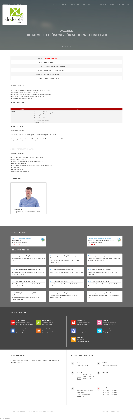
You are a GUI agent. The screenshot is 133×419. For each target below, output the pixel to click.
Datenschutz (105, 411)
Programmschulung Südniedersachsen (100, 238)
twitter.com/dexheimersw (110, 365)
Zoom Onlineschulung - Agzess (21, 238)
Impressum (119, 411)
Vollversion (19, 324)
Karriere (103, 4)
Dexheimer (12, 4)
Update (25, 324)
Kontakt (113, 411)
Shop (128, 4)
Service (120, 4)
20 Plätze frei (16, 244)
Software (86, 4)
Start (53, 4)
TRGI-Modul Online (17, 126)
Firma (95, 4)
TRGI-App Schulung (17, 102)
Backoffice (75, 4)
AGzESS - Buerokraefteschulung (22, 149)
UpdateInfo (30, 324)
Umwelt (111, 4)
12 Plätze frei (92, 244)
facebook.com (106, 375)
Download (44, 324)
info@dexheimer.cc (16, 362)
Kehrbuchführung (17, 86)
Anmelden (62, 4)
